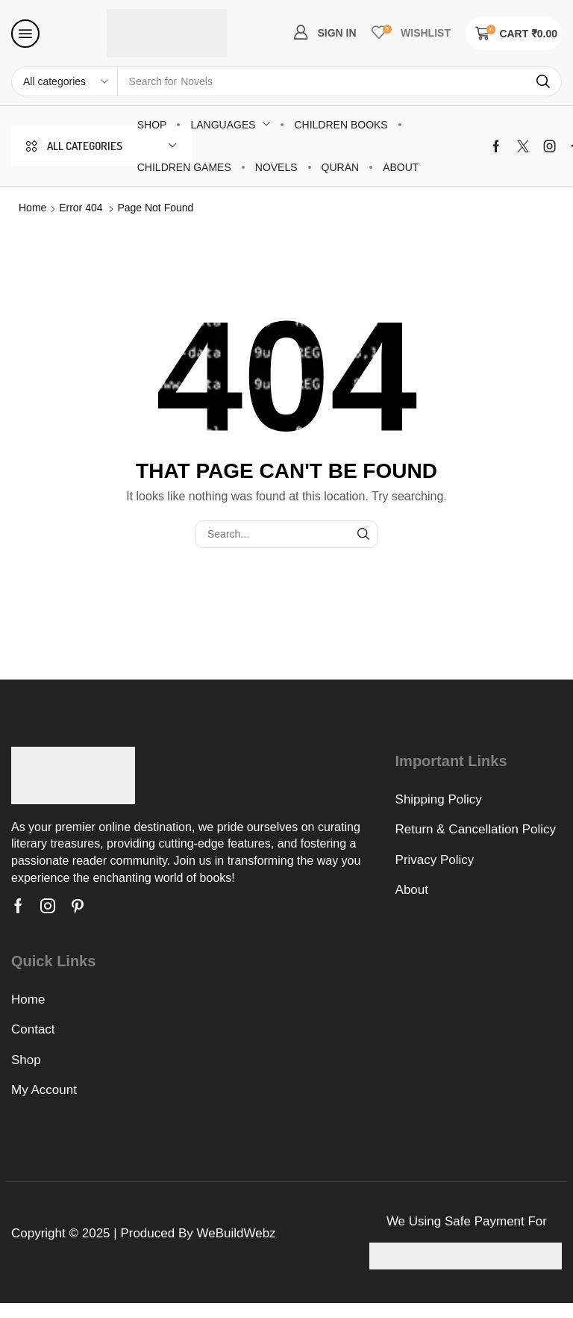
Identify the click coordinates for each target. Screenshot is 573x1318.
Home (32, 208)
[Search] (543, 81)
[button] (25, 33)
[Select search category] (65, 81)
